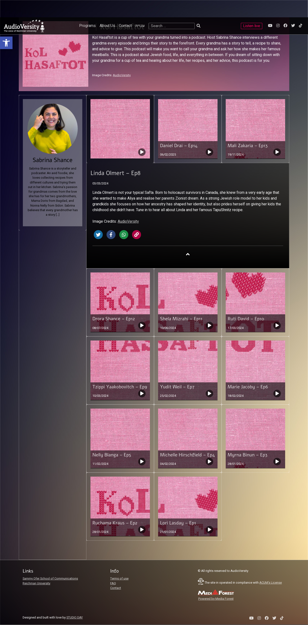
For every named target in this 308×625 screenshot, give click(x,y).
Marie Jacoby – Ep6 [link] (248, 369)
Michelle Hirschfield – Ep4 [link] (187, 438)
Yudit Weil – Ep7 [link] (177, 369)
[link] (6, 25)
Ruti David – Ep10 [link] (246, 301)
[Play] (15, 616)
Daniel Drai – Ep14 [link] (179, 128)
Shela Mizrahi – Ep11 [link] (181, 301)
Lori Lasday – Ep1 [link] (178, 506)
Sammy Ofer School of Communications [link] (50, 561)
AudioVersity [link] (122, 58)
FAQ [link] (113, 566)
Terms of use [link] (119, 561)
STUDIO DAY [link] (74, 600)
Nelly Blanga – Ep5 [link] (111, 438)
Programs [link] (87, 8)
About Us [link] (107, 8)
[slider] (100, 616)
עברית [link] (140, 8)
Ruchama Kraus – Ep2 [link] (114, 506)
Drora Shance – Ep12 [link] (113, 301)
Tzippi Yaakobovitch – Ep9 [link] (119, 369)
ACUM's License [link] (270, 565)
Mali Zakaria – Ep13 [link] (248, 128)
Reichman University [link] (36, 566)
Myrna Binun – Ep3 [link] (247, 438)
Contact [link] (125, 8)
